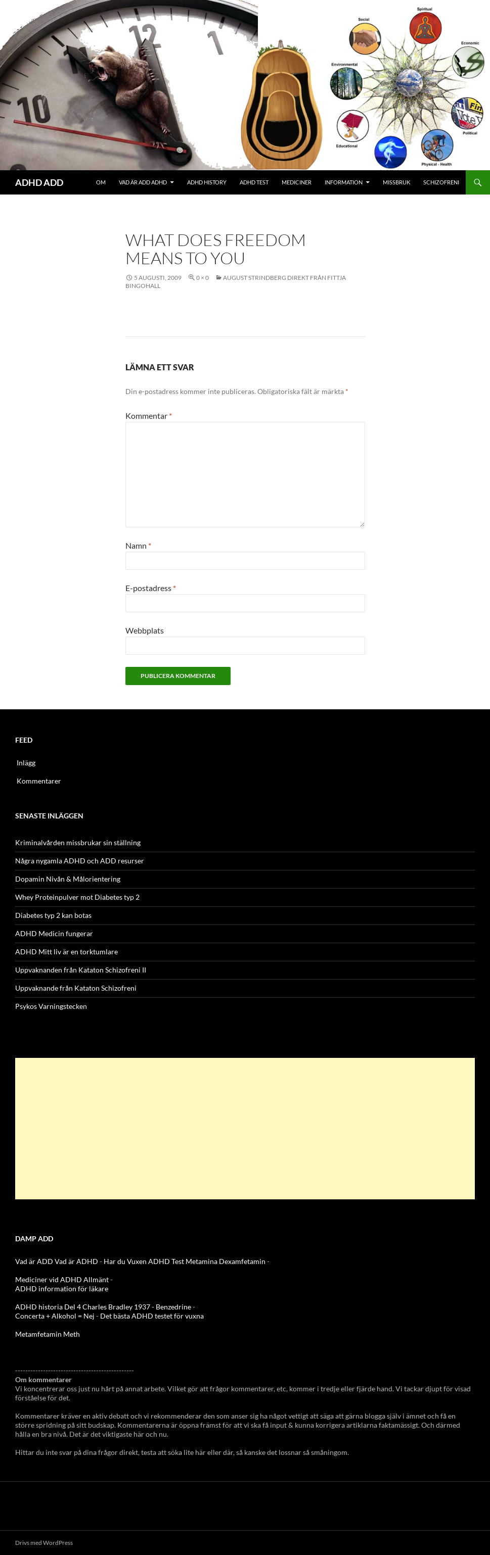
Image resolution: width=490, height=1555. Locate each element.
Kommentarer (39, 780)
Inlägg (26, 762)
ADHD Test (254, 182)
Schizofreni (441, 182)
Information (344, 182)
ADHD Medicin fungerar (54, 933)
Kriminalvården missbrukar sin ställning (78, 842)
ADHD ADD (39, 182)
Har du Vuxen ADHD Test (144, 1261)
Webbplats (144, 630)
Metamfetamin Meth (47, 1334)
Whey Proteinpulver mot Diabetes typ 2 (77, 897)
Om (101, 182)
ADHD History (207, 182)
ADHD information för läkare (61, 1288)
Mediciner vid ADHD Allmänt (62, 1279)
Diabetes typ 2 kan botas (53, 915)
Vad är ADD (34, 1261)
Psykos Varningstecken (51, 1006)
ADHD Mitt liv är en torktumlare (66, 951)
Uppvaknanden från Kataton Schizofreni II (80, 969)
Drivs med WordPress (44, 1542)
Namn (138, 545)
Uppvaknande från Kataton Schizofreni (76, 988)
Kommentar (148, 415)
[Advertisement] (245, 1128)
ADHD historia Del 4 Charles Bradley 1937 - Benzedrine (103, 1306)
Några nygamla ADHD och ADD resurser (79, 860)
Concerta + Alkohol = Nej (55, 1315)
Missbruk (396, 182)
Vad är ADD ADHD (143, 182)
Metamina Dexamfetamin (225, 1261)
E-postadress (150, 588)
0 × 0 (202, 277)
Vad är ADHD (76, 1261)
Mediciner (296, 182)
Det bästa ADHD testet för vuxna (152, 1315)
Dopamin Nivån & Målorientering (67, 878)
